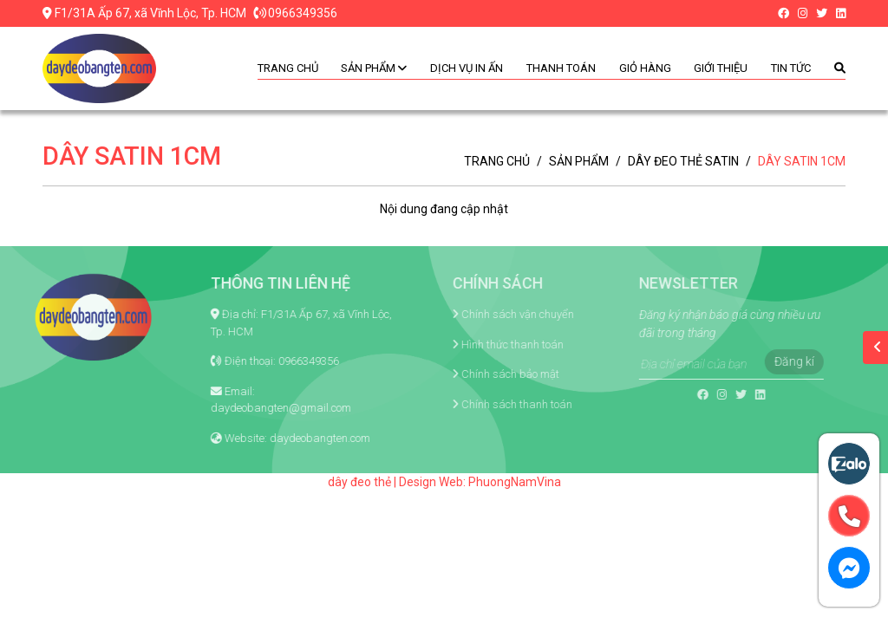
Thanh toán (561, 68)
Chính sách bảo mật (487, 373)
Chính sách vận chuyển (494, 314)
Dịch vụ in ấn (466, 68)
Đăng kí (771, 361)
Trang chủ (288, 68)
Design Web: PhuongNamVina (480, 482)
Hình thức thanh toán (489, 344)
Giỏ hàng (645, 68)
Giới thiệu (721, 68)
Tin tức (791, 68)
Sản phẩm (374, 68)
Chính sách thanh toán (493, 404)
